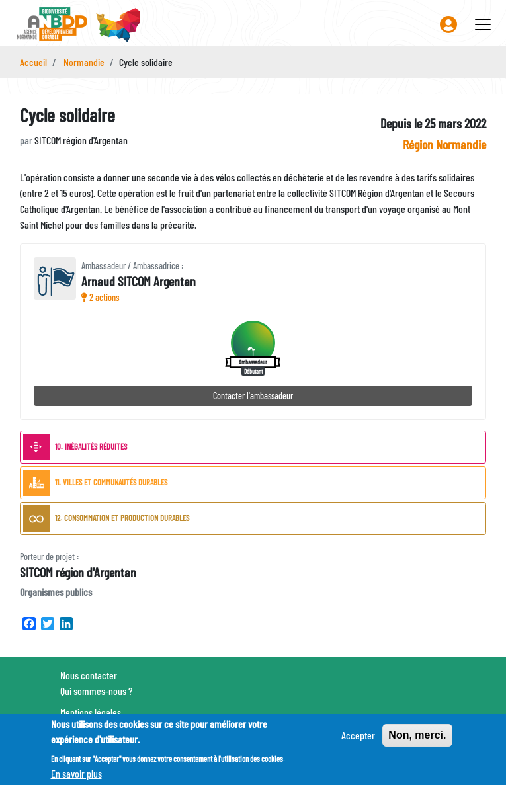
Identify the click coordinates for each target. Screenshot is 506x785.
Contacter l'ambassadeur (253, 395)
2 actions (100, 297)
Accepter (358, 739)
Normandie (84, 62)
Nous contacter (88, 675)
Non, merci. (417, 739)
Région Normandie (444, 144)
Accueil (33, 62)
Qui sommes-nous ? (96, 690)
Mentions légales (90, 712)
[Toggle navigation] (483, 24)
